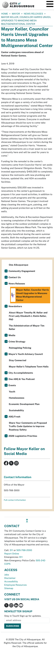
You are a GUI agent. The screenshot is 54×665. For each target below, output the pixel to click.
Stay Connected (17, 360)
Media (12, 335)
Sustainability (16, 410)
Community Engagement (22, 271)
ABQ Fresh (14, 416)
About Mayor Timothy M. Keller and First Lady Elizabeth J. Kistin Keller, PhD (28, 316)
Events (12, 385)
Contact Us (15, 277)
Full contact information (15, 500)
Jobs (6, 574)
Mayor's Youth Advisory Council (26, 354)
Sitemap (8, 588)
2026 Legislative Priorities (23, 436)
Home (4, 13)
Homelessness (16, 398)
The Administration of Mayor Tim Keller (26, 327)
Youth (12, 391)
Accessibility (11, 581)
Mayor (16, 13)
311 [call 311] (11, 550)
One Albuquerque (18, 264)
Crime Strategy (17, 341)
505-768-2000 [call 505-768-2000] (24, 550)
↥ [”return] (27, 520)
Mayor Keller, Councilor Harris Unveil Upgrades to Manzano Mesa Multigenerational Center (30, 295)
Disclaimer (10, 578)
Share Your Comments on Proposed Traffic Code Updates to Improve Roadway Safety (28, 426)
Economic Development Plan (24, 404)
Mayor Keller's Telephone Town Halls (28, 366)
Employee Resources (15, 585)
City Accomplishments (21, 373)
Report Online (11, 553)
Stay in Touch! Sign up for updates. (22, 616)
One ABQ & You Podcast (22, 379)
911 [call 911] (21, 557)
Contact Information (17, 477)
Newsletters (15, 306)
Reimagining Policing (20, 347)
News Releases (33, 13)
